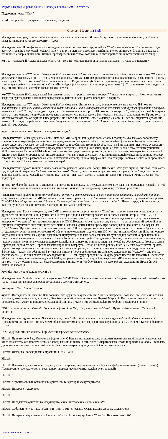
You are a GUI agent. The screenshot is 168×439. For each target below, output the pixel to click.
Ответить (83, 6)
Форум (5, 6)
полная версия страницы (16, 432)
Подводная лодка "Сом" (59, 6)
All (99, 30)
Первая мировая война (27, 6)
